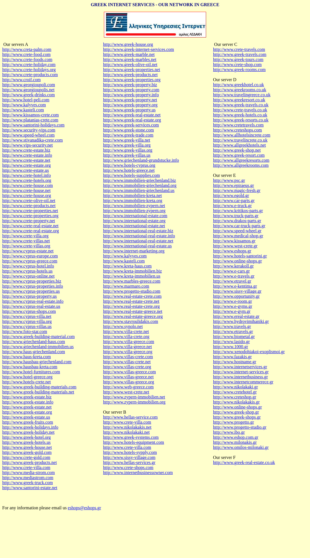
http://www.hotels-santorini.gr (240, 256)
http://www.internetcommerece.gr (243, 381)
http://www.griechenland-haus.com (33, 341)
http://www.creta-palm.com (26, 49)
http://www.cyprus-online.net (28, 276)
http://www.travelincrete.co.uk (240, 140)
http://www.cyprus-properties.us (31, 291)
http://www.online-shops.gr (237, 261)
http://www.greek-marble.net (129, 54)
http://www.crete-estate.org (26, 165)
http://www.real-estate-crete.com (132, 296)
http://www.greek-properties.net (131, 69)
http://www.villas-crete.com (128, 356)
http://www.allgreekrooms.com (241, 165)
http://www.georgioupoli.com (28, 84)
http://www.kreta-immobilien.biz (132, 271)
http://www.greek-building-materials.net (38, 392)
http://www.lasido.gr (231, 341)
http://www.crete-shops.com (128, 467)
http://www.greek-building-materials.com (39, 386)
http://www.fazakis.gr (232, 356)
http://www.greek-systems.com (131, 437)
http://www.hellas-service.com (130, 417)
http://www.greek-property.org (130, 104)
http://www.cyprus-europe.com (30, 256)
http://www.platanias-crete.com (30, 120)
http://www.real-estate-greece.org (133, 316)
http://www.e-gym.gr (232, 311)
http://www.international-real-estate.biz (138, 230)
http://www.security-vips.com (28, 130)
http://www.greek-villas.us (127, 155)
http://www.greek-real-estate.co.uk (244, 462)
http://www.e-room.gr (232, 301)
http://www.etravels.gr (233, 331)
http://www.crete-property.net (28, 220)
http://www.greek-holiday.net (28, 432)
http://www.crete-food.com (26, 54)
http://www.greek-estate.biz (27, 397)
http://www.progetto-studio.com (131, 291)
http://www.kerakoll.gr (233, 266)
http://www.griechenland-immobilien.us (38, 346)
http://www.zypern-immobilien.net (134, 397)
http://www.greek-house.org (128, 44)
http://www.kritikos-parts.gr (238, 210)
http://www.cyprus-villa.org (27, 321)
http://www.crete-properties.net (30, 210)
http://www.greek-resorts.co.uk (240, 120)
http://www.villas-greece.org (128, 381)
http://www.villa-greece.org (127, 351)
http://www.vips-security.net (27, 145)
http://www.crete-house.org (26, 195)
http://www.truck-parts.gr (235, 215)
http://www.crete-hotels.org (26, 180)
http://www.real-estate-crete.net (131, 301)
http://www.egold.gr (231, 195)
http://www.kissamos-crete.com (30, 114)
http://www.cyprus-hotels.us (27, 271)
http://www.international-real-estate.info (139, 235)
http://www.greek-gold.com (27, 452)
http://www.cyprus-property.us (29, 296)
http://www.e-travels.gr (233, 276)
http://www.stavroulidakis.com (130, 321)
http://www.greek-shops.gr (237, 417)
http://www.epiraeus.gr (233, 185)
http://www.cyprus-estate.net (28, 250)
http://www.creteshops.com (237, 130)
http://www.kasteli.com (23, 109)
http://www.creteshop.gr (234, 397)
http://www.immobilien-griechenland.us (139, 190)
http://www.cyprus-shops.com (29, 311)
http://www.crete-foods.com (27, 59)
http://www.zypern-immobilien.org (134, 402)
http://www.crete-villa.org (25, 235)
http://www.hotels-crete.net (26, 381)
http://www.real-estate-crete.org (131, 306)
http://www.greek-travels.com (239, 54)
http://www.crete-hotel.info (26, 175)
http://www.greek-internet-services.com (138, 49)
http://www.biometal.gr (234, 336)
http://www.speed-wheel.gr (237, 230)
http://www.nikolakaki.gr (235, 386)
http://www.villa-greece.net (127, 346)
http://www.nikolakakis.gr (236, 402)
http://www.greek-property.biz (130, 84)
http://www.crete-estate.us (25, 170)
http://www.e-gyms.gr (232, 306)
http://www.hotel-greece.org (27, 376)
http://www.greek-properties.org (132, 79)
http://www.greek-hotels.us (26, 442)
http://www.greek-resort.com (239, 155)
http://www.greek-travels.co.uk (240, 104)
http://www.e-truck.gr (232, 205)
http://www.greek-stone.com (128, 130)
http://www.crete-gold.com (26, 457)
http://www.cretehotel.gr (235, 392)
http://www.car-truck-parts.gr (239, 225)
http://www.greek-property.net (130, 99)
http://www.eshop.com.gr (235, 437)
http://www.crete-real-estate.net (30, 225)
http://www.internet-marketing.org (133, 250)
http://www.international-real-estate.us (137, 245)
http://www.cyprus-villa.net (26, 316)
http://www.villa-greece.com (128, 341)
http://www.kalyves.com (24, 104)
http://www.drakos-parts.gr (237, 220)
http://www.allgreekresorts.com (241, 160)
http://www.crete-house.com (27, 185)
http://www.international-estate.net (134, 225)
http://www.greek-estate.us (26, 417)
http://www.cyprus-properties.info (32, 286)
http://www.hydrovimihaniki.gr (241, 321)
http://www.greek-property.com (131, 89)
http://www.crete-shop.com (237, 64)
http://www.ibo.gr (229, 432)
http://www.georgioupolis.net (28, 89)
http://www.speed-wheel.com (28, 135)
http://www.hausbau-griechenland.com (36, 361)
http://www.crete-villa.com (26, 467)
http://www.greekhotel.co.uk (238, 84)
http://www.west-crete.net (126, 392)
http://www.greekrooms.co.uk (239, 89)
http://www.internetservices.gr (240, 366)
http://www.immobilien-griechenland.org (140, 185)
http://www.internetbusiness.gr (240, 376)
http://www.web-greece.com (128, 386)
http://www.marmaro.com (126, 286)
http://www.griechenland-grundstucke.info (141, 160)
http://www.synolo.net (123, 326)
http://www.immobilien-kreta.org (132, 200)
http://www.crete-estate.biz (26, 150)
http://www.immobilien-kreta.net (132, 195)
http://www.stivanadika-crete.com (32, 140)
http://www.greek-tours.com (238, 59)
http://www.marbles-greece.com (131, 281)
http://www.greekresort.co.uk (239, 99)
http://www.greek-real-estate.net (132, 114)
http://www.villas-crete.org (127, 366)
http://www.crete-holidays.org (29, 69)
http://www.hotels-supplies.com (131, 175)
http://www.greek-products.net (29, 462)
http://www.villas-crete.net (127, 361)
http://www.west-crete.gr (235, 245)
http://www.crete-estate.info (27, 155)
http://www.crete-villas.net (26, 240)
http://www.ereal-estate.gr (236, 316)
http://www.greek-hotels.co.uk (240, 114)
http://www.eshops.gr (232, 250)
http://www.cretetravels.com (238, 125)
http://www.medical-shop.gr (238, 235)
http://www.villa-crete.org (126, 336)
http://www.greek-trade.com (128, 135)
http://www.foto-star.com (24, 331)
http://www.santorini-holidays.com (33, 125)
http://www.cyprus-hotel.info (28, 266)
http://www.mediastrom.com (27, 477)
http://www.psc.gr (229, 180)
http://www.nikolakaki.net (126, 432)
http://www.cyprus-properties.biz (31, 281)
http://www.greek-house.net (27, 447)
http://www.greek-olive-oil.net (130, 64)
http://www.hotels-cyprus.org (129, 165)
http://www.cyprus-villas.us (27, 326)
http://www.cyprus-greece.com (29, 261)
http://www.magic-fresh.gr (237, 190)
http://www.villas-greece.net (128, 376)
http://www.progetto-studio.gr (239, 427)
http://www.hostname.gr (234, 361)
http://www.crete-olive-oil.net (28, 200)
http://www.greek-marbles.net (129, 59)
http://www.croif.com (21, 79)
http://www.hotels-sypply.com (130, 452)
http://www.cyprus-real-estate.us (31, 306)
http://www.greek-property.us (129, 109)
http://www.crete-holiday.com (29, 64)
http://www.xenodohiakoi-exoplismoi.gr (249, 351)
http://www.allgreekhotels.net (239, 145)
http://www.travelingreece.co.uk (242, 94)
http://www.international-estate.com (135, 215)
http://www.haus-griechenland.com (33, 351)
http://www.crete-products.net (29, 205)
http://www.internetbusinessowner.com (138, 472)
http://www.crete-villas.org (26, 245)
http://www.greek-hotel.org (26, 437)
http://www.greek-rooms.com (239, 69)
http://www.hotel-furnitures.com (31, 371)
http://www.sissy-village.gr (237, 291)
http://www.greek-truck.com (27, 482)
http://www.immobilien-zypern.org (134, 210)
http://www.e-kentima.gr (235, 286)
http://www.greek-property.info (131, 94)
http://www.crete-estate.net (26, 160)
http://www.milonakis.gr (235, 442)
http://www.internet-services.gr (241, 371)
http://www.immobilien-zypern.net (134, 205)
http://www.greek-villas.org (127, 150)
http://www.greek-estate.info (27, 402)
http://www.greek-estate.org (27, 412)
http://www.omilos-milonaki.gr (241, 447)
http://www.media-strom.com (28, 472)
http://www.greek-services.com (131, 125)
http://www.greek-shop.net (237, 150)
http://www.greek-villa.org (127, 145)
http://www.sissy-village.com (129, 457)
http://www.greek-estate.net (27, 407)
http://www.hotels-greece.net (129, 170)
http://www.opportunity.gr (236, 296)
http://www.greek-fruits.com (27, 422)
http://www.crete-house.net (26, 190)
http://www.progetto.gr (233, 422)
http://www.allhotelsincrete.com (241, 135)
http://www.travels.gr (232, 326)
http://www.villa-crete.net (126, 331)
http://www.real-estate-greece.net (132, 311)
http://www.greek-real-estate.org (132, 120)
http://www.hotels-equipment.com (133, 442)
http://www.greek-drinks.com (28, 94)
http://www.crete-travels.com (239, 49)
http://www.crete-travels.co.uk (240, 109)
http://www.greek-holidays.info (30, 427)
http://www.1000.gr (230, 346)
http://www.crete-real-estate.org (30, 230)
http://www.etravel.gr (232, 281)
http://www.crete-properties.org (30, 215)
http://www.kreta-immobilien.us (131, 276)
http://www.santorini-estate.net (29, 487)
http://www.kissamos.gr (234, 240)
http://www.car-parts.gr (234, 200)
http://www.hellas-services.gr (129, 462)
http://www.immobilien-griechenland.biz (139, 180)
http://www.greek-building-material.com (38, 336)
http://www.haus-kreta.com (26, 356)
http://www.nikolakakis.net (127, 427)
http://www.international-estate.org (134, 220)
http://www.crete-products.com (30, 74)
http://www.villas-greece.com (129, 371)
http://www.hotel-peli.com (25, 99)
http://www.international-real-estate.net (138, 240)
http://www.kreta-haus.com (127, 266)
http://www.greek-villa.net (126, 140)
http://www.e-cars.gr (231, 271)
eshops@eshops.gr (84, 507)
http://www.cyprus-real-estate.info (32, 301)
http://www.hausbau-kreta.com (29, 366)
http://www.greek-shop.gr (236, 412)
